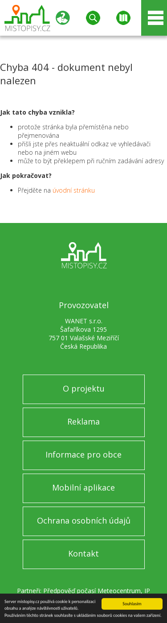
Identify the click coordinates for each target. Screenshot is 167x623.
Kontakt (83, 553)
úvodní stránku (74, 190)
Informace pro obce (83, 454)
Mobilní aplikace (83, 487)
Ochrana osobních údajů (83, 520)
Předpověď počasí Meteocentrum (92, 590)
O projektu (84, 388)
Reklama (83, 421)
